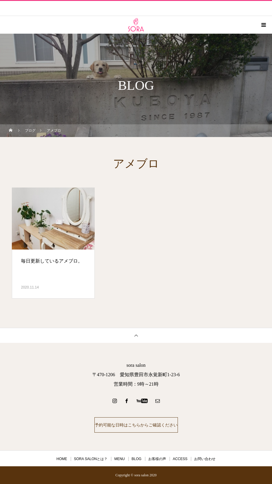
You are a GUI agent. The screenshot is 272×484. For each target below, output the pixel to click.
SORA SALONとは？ (90, 459)
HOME (62, 459)
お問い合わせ (204, 459)
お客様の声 (157, 459)
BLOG (136, 459)
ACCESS (180, 459)
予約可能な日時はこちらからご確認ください (136, 425)
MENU (119, 459)
